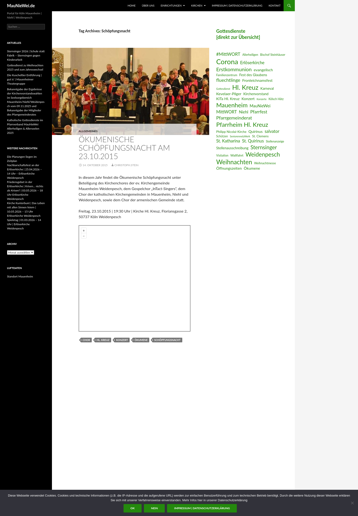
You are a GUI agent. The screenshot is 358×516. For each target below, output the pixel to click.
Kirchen (196, 5)
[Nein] (352, 503)
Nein (154, 508)
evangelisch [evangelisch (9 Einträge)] (263, 69)
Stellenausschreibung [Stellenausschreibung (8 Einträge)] (232, 148)
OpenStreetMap (154, 328)
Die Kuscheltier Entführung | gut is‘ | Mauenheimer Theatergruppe (24, 79)
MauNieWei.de (21, 5)
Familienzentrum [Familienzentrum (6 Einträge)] (226, 75)
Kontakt (275, 5)
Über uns (148, 5)
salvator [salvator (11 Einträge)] (272, 131)
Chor (86, 339)
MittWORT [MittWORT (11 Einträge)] (226, 111)
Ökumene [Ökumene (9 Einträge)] (252, 168)
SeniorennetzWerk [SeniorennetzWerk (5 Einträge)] (240, 136)
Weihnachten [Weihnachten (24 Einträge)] (234, 162)
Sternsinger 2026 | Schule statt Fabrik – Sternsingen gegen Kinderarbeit (26, 55)
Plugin (184, 328)
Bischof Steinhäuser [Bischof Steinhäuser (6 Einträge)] (272, 54)
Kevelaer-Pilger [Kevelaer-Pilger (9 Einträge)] (228, 93)
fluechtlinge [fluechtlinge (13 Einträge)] (228, 80)
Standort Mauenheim (20, 276)
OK (133, 508)
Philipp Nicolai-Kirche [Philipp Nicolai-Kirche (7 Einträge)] (231, 132)
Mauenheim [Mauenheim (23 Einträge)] (232, 104)
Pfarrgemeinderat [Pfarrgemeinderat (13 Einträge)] (234, 117)
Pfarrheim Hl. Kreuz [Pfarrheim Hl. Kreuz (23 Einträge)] (242, 124)
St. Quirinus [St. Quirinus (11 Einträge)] (253, 140)
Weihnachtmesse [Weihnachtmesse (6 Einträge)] (265, 163)
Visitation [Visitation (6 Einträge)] (222, 155)
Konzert (122, 339)
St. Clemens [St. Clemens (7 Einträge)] (260, 136)
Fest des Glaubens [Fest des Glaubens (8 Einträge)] (253, 75)
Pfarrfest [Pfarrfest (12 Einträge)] (258, 111)
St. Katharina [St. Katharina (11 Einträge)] (228, 140)
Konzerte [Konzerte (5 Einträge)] (262, 99)
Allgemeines (88, 131)
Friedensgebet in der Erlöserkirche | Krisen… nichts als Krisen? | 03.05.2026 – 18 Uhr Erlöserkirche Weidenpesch (25, 190)
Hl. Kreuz (103, 339)
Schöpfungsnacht (167, 339)
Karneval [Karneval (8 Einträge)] (267, 88)
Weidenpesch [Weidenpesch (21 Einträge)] (262, 154)
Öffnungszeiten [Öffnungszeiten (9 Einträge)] (229, 168)
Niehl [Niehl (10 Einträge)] (243, 111)
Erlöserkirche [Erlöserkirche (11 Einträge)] (252, 62)
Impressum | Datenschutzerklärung (237, 5)
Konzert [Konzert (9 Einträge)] (248, 98)
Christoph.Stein (126, 165)
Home (132, 5)
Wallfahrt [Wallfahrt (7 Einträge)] (237, 155)
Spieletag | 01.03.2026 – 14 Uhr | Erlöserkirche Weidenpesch (24, 224)
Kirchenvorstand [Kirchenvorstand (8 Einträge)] (255, 94)
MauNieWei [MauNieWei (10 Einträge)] (260, 105)
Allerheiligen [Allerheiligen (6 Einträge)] (250, 54)
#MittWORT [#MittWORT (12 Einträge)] (228, 54)
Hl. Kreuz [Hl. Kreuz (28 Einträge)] (245, 87)
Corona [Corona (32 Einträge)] (227, 61)
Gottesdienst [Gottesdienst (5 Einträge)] (223, 88)
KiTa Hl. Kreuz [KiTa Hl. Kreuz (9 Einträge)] (228, 98)
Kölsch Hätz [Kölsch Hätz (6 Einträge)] (276, 99)
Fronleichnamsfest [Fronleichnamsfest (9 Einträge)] (257, 80)
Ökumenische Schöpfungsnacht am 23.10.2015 (124, 148)
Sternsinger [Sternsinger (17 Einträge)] (263, 147)
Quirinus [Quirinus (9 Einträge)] (255, 131)
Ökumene (141, 339)
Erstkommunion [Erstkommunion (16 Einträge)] (234, 69)
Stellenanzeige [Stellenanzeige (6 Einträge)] (275, 141)
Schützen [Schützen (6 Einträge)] (222, 136)
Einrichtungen (171, 5)
